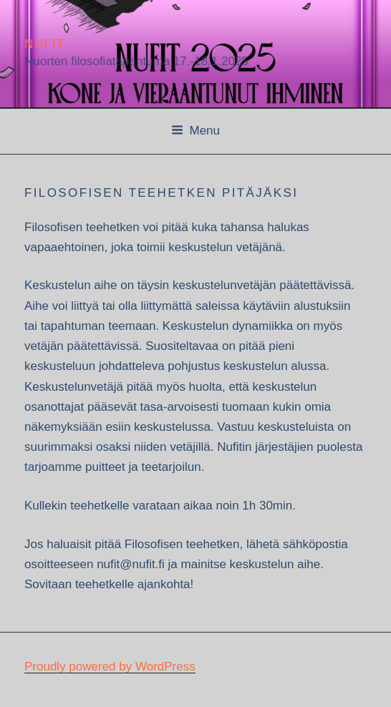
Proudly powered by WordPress (110, 666)
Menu (195, 130)
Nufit (44, 44)
